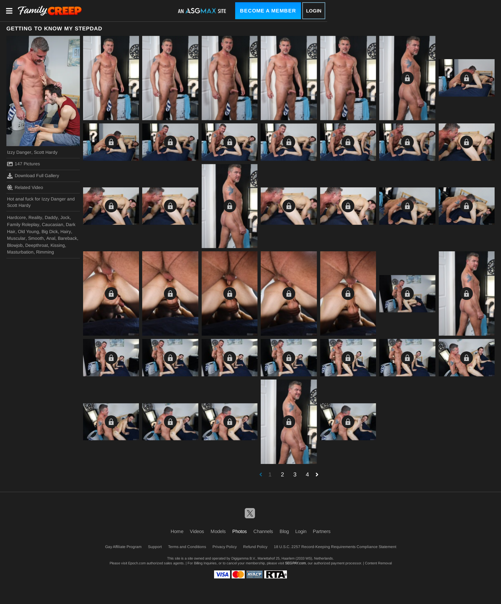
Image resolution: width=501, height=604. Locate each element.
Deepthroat (36, 245)
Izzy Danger (19, 152)
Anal (50, 238)
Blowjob (15, 245)
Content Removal (378, 563)
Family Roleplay (23, 224)
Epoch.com (137, 563)
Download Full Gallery (33, 176)
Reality (35, 217)
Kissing (57, 245)
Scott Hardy (46, 152)
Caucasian (52, 224)
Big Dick (50, 231)
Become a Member (268, 10)
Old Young (28, 231)
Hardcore (16, 217)
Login (313, 10)
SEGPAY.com (295, 563)
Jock (65, 217)
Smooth (36, 238)
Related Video (25, 187)
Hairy (65, 231)
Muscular (16, 238)
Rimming (45, 252)
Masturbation (20, 252)
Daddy (51, 217)
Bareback (67, 238)
